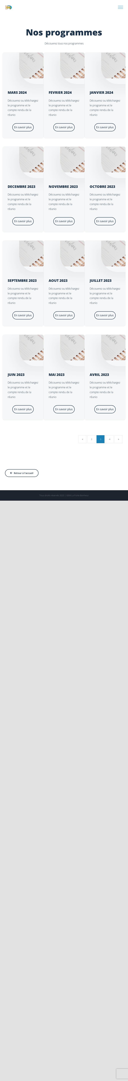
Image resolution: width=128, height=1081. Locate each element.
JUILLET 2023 (101, 280)
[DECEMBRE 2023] (39, 159)
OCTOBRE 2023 (102, 186)
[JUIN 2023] (39, 347)
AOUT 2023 (58, 280)
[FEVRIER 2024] (80, 65)
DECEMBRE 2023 (21, 186)
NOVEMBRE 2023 (63, 186)
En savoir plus (23, 127)
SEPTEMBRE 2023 (22, 280)
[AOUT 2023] (80, 253)
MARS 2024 (17, 92)
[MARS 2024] (39, 65)
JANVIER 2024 (101, 92)
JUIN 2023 (16, 374)
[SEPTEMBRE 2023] (39, 253)
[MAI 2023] (80, 347)
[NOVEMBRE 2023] (80, 159)
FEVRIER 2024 (60, 92)
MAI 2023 (56, 374)
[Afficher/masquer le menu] (120, 7)
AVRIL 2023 (99, 374)
